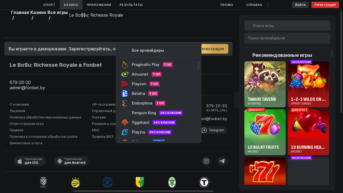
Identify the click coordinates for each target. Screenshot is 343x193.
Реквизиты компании (109, 124)
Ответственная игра (27, 124)
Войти (300, 5)
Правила (16, 130)
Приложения (99, 5)
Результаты (131, 5)
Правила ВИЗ (102, 137)
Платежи (99, 117)
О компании (19, 104)
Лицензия (17, 111)
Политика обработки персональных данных (45, 117)
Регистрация (325, 5)
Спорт (49, 5)
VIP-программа (104, 104)
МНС (96, 130)
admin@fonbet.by (210, 118)
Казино (71, 5)
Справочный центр (107, 111)
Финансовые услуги (26, 143)
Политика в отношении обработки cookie (43, 137)
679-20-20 (216, 105)
